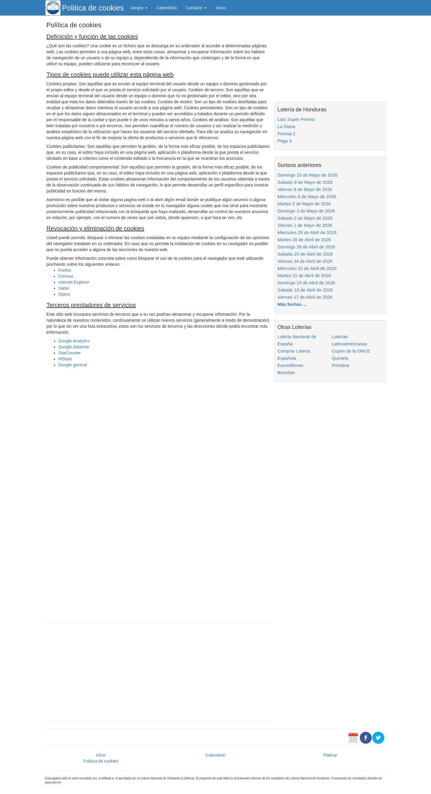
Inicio (221, 7)
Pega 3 (284, 140)
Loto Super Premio (296, 119)
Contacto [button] (196, 7)
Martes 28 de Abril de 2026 (304, 239)
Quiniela (340, 358)
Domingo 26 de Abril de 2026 (306, 246)
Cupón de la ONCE (351, 350)
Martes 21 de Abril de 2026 (304, 275)
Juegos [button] (139, 7)
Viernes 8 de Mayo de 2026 (304, 189)
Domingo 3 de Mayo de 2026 (306, 210)
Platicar (330, 755)
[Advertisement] (158, 671)
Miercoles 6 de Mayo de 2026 (306, 196)
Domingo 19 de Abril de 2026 (306, 282)
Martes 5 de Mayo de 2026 (304, 203)
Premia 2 (286, 133)
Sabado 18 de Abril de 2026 (305, 289)
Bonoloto (286, 372)
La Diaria (286, 126)
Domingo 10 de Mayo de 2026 (307, 174)
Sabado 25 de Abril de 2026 (305, 253)
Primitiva (340, 365)
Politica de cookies (93, 8)
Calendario (167, 7)
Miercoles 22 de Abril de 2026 (307, 268)
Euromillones (290, 365)
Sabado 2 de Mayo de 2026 (305, 218)
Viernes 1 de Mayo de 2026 (304, 225)
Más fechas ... (292, 304)
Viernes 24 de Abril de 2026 (305, 261)
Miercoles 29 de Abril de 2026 (307, 232)
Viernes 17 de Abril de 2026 (305, 297)
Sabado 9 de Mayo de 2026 (305, 182)
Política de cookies (100, 761)
